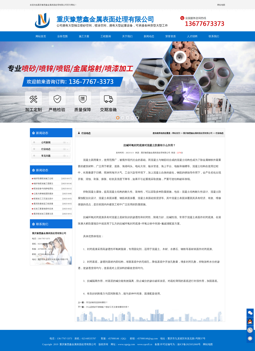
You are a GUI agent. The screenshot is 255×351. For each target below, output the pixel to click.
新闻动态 (149, 36)
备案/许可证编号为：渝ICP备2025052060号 (178, 344)
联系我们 (214, 36)
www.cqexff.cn (144, 344)
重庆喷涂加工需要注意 (43, 214)
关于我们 (127, 36)
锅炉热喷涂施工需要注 (43, 183)
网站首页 (41, 36)
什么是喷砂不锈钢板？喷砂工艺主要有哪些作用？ (107, 307)
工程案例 (106, 36)
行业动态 (45, 149)
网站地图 (221, 5)
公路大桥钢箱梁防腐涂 (43, 193)
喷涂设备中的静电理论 (43, 188)
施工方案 (84, 36)
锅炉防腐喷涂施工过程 (43, 178)
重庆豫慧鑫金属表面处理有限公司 (52, 5)
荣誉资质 (170, 36)
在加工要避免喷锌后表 (43, 209)
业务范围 (62, 36)
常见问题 (45, 156)
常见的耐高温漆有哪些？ (97, 302)
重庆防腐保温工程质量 (43, 204)
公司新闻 (45, 142)
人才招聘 (192, 36)
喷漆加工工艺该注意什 (43, 199)
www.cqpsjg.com (126, 344)
